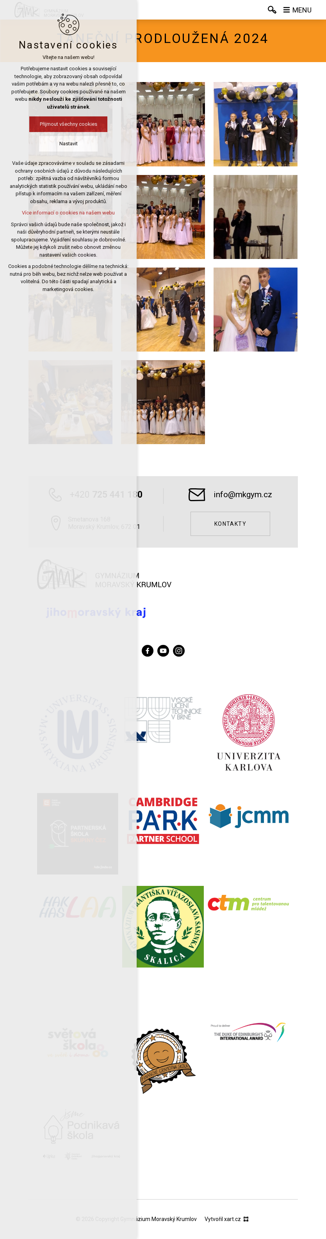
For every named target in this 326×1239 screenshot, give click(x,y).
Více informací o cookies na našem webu (68, 213)
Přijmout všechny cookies (68, 124)
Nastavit (68, 143)
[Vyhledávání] (272, 10)
